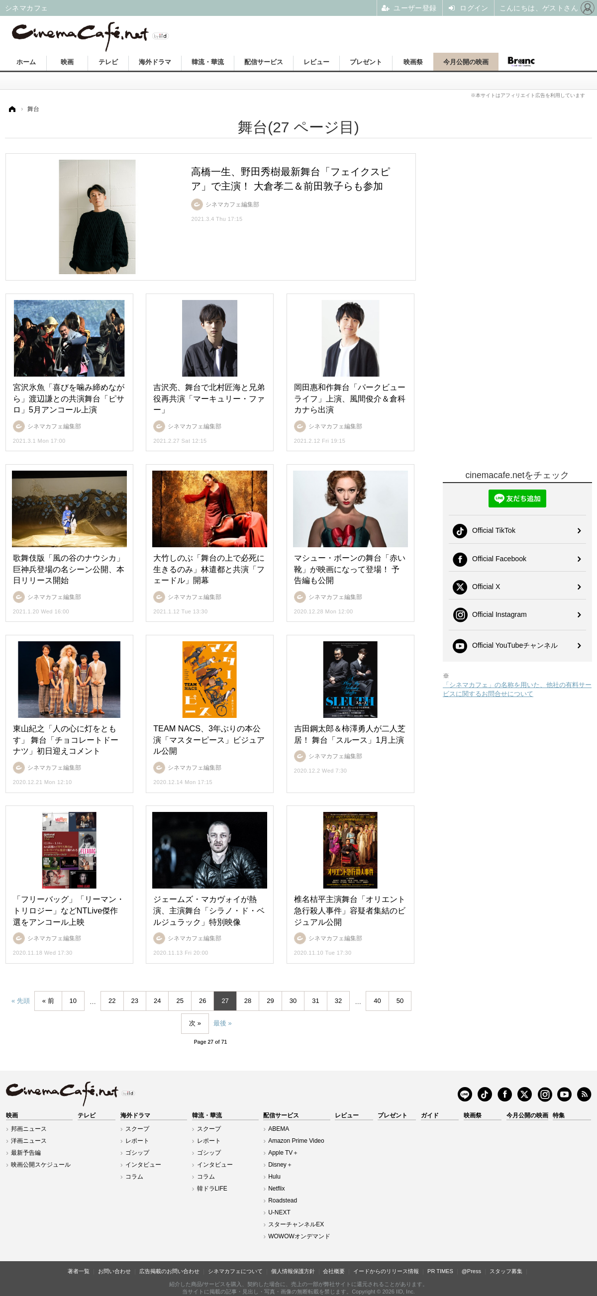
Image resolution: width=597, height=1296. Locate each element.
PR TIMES (440, 1271)
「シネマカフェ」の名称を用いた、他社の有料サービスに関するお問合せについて (517, 689)
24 (157, 1000)
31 (315, 1000)
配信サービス (263, 62)
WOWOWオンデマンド (299, 1236)
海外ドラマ (155, 62)
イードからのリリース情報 (386, 1271)
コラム (134, 1176)
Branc (520, 62)
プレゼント (366, 62)
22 (111, 1000)
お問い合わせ (114, 1271)
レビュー (316, 62)
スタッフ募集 (506, 1271)
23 (134, 1000)
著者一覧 (79, 1271)
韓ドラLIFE (212, 1188)
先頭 (23, 1000)
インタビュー (143, 1164)
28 (247, 1000)
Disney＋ (280, 1164)
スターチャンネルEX (296, 1224)
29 (270, 1000)
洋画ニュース (29, 1140)
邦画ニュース (29, 1128)
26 (202, 1000)
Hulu (274, 1176)
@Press (471, 1271)
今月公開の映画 (466, 62)
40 (377, 1000)
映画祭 (413, 62)
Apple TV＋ (283, 1152)
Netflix (276, 1188)
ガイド (430, 1115)
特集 (559, 1115)
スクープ (137, 1128)
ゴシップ (137, 1152)
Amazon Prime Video (296, 1140)
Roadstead (282, 1200)
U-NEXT (279, 1212)
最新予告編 (26, 1152)
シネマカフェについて (235, 1271)
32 (338, 1000)
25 (179, 1000)
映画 (67, 62)
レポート (137, 1140)
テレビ (108, 62)
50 (400, 1000)
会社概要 (334, 1271)
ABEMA (278, 1128)
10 (73, 1000)
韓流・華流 (208, 62)
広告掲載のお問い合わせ (169, 1271)
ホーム (26, 62)
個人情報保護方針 (293, 1271)
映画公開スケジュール (41, 1164)
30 (293, 1000)
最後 (219, 1023)
